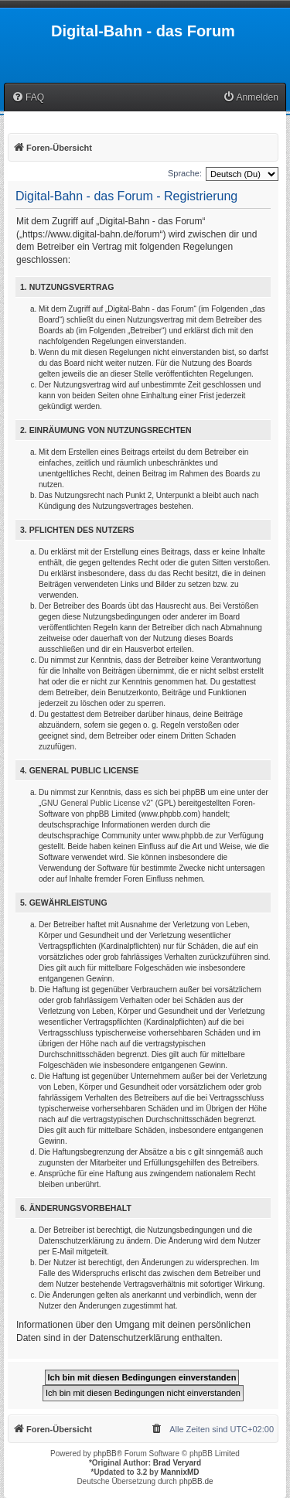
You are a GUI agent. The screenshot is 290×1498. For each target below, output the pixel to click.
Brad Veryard (177, 1463)
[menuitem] (28, 97)
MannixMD (180, 1472)
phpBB (105, 1453)
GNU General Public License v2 (95, 803)
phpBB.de (196, 1481)
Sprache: (185, 173)
